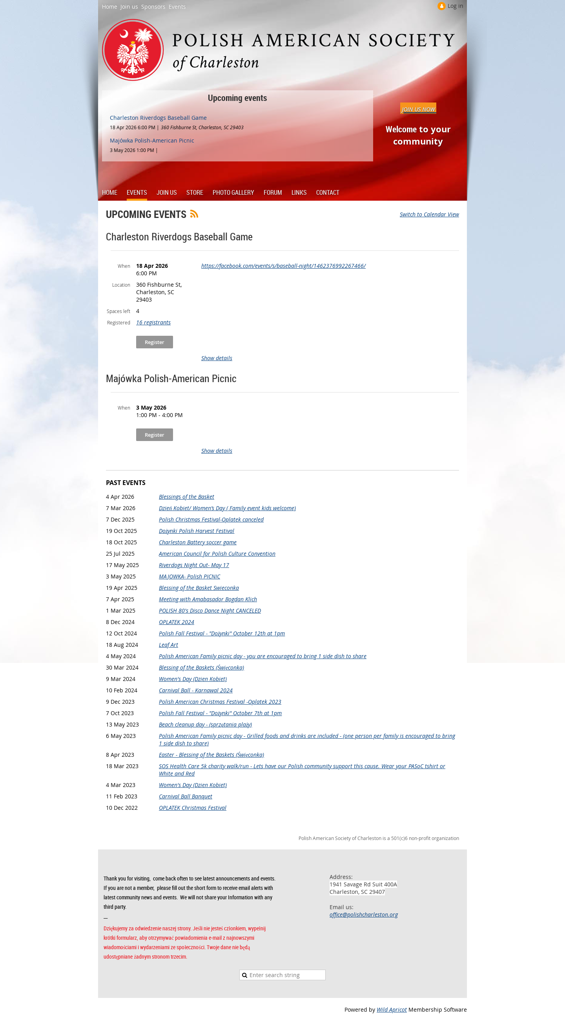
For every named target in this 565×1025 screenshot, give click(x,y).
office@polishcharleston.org (364, 914)
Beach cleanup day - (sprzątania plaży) (205, 724)
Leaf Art (168, 644)
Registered (118, 322)
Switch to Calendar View (429, 214)
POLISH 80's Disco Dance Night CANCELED (210, 610)
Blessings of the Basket (186, 496)
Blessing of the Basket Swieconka (199, 587)
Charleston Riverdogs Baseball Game (158, 117)
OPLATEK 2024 (176, 622)
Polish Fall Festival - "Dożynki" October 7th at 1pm (220, 713)
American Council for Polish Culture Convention (217, 553)
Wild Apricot (392, 1009)
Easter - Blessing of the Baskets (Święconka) (211, 754)
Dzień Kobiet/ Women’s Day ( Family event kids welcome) (227, 508)
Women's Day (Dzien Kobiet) (193, 679)
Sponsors (153, 6)
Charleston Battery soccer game (198, 542)
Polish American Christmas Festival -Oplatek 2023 (220, 701)
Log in (455, 5)
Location (121, 285)
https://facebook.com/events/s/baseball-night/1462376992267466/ (283, 265)
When (124, 266)
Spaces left (118, 311)
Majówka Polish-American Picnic (152, 140)
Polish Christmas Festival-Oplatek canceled (211, 519)
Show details (216, 358)
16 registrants (153, 322)
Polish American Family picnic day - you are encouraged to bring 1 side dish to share (262, 656)
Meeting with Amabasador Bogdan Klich (208, 599)
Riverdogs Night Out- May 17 (194, 565)
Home (109, 6)
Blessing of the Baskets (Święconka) (201, 667)
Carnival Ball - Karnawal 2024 (196, 690)
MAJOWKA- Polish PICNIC (189, 576)
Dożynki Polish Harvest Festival (196, 530)
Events (177, 6)
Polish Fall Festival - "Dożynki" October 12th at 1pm (222, 633)
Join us (129, 6)
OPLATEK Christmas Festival (192, 807)
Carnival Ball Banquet (185, 796)
